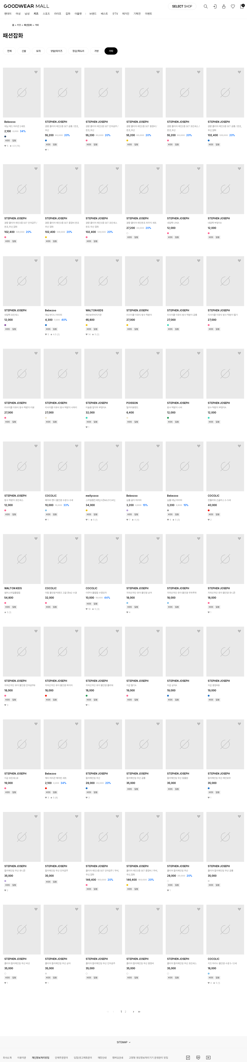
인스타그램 (188, 1057)
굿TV (115, 13)
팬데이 (7, 13)
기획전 (137, 13)
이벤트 (148, 13)
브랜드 (93, 13)
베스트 (104, 13)
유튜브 (208, 1057)
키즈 (36, 13)
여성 (18, 13)
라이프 (57, 13)
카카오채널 (198, 1057)
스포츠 (46, 13)
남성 (27, 13)
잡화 (68, 13)
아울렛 (78, 13)
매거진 (125, 13)
